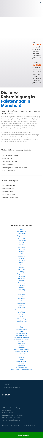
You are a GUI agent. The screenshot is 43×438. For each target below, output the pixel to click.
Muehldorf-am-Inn (21, 335)
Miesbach (21, 363)
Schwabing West (22, 321)
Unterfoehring (21, 233)
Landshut (21, 328)
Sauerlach (21, 285)
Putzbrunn (21, 256)
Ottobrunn (21, 260)
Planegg (21, 305)
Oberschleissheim (21, 240)
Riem (21, 316)
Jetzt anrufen (36, 58)
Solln (21, 265)
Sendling (21, 272)
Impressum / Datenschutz (12, 387)
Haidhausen (21, 307)
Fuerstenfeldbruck (21, 329)
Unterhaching (21, 231)
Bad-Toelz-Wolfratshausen (21, 349)
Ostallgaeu (21, 365)
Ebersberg (21, 347)
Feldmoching (21, 247)
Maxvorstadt (21, 298)
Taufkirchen (21, 276)
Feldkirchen (21, 249)
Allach (21, 254)
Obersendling (21, 319)
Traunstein (21, 353)
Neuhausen (21, 278)
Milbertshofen (21, 303)
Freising (21, 359)
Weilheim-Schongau (21, 333)
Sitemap (6, 384)
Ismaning (21, 263)
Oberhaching (21, 269)
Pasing (21, 229)
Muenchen (21, 342)
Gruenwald (21, 238)
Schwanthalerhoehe (21, 310)
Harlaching (21, 290)
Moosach (21, 245)
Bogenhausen (21, 236)
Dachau (21, 345)
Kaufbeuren (21, 343)
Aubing (21, 242)
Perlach (21, 287)
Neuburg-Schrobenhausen (21, 339)
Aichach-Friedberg (21, 361)
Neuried (21, 314)
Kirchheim (21, 294)
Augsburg (21, 326)
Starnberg (21, 357)
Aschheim (22, 281)
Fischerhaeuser (15, 369)
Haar (21, 292)
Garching (21, 267)
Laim (21, 296)
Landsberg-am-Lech (21, 367)
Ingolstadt (21, 356)
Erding (21, 331)
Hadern (21, 251)
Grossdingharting (27, 369)
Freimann (21, 258)
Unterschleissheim (21, 301)
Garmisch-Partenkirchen (21, 337)
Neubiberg (21, 283)
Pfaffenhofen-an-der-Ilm (22, 351)
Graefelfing (21, 312)
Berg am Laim (21, 274)
